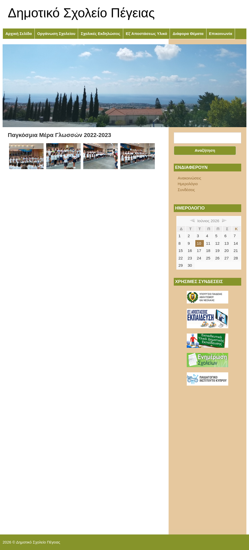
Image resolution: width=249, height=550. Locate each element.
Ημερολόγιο (188, 184)
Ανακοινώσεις (189, 178)
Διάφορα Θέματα (187, 33)
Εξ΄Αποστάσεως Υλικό (146, 33)
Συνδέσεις (186, 189)
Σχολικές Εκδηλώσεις (100, 33)
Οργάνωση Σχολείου (56, 33)
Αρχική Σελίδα (18, 33)
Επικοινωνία (220, 33)
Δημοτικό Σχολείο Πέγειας (81, 13)
